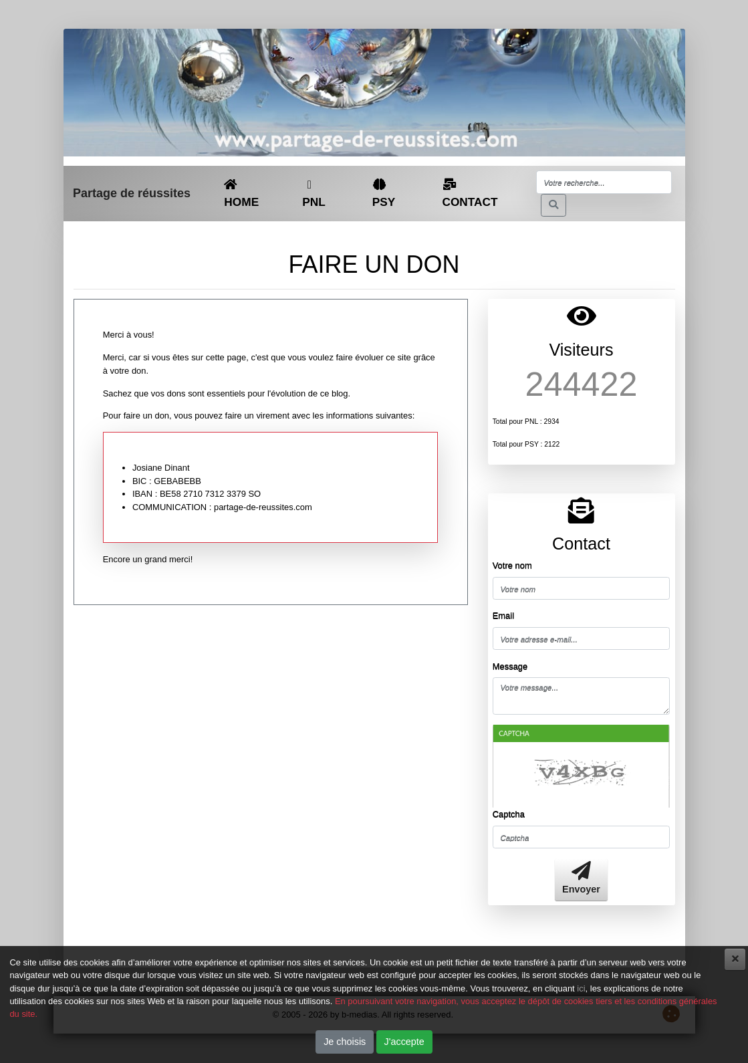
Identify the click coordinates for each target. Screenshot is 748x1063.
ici (581, 988)
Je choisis (345, 1041)
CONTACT (469, 194)
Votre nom (512, 565)
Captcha (509, 814)
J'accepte (404, 1041)
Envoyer (581, 878)
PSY (384, 194)
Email (503, 615)
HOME (241, 194)
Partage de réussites (132, 193)
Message (510, 666)
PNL (314, 194)
